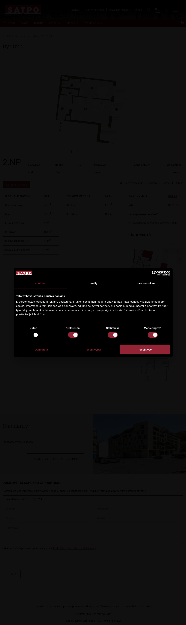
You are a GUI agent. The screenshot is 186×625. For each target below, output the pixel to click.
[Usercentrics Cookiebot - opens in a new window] (154, 273)
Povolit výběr (93, 349)
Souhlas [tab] (40, 283)
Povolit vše (145, 349)
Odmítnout (41, 349)
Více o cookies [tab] (146, 283)
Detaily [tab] (93, 283)
